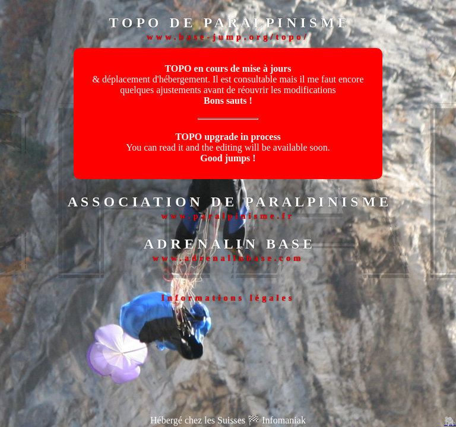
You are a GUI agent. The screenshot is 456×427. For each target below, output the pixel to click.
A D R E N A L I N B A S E (228, 243)
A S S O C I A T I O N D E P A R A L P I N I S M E (228, 201)
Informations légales (227, 297)
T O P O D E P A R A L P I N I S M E (228, 22)
